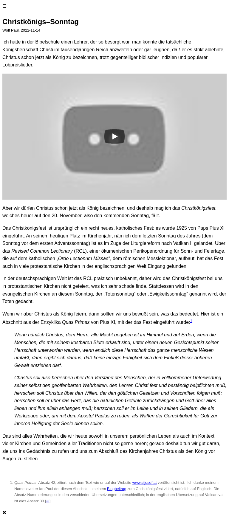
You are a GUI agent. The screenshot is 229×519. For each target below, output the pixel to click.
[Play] (114, 136)
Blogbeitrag (116, 489)
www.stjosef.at (144, 482)
